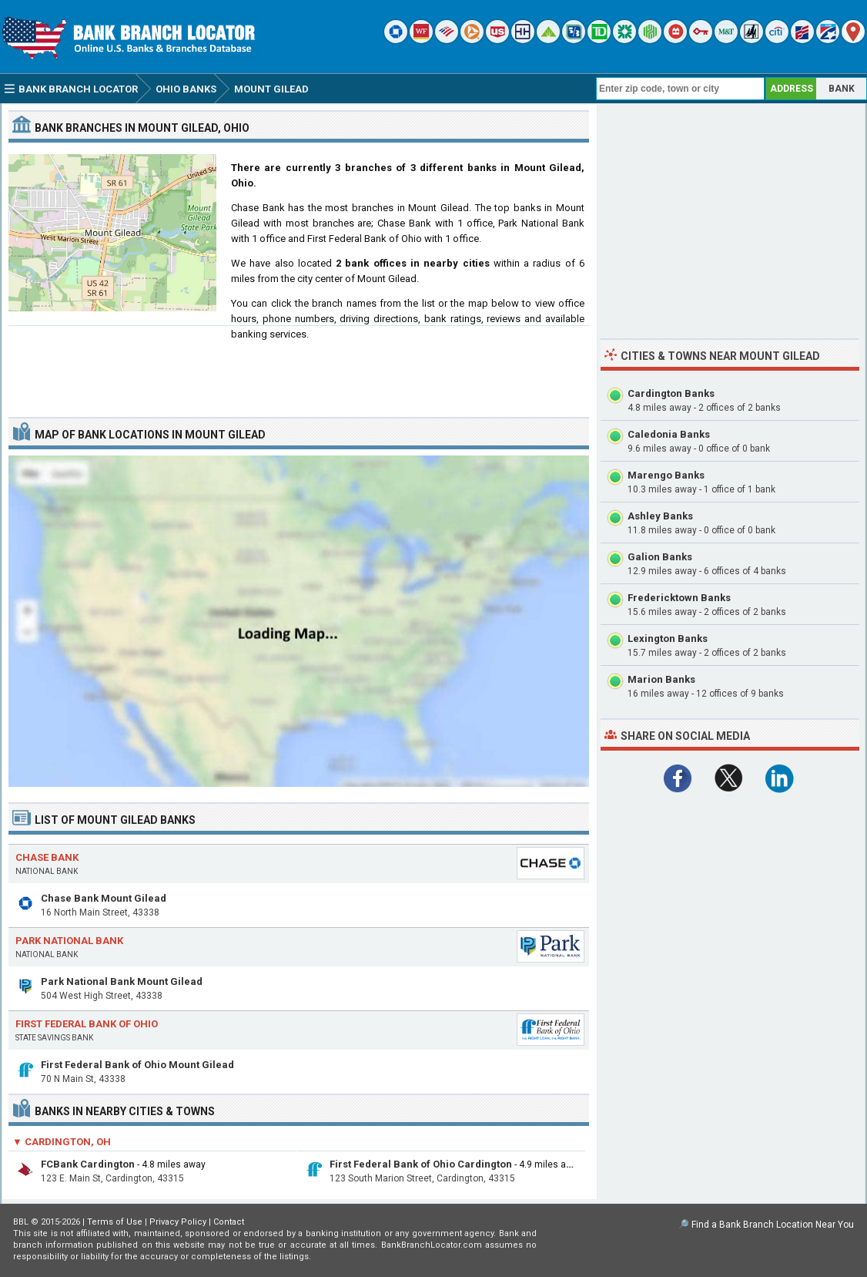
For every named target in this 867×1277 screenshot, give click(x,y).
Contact (228, 1222)
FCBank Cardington (88, 1164)
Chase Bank (47, 857)
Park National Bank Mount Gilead (122, 981)
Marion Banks (661, 679)
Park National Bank (69, 940)
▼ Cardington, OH (61, 1142)
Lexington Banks (668, 638)
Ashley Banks (660, 516)
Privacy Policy (177, 1222)
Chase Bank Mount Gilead (103, 898)
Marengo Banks (666, 475)
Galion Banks (660, 557)
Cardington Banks (671, 393)
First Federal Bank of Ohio (86, 1024)
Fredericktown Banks (679, 597)
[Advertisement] (298, 365)
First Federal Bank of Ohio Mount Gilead (137, 1064)
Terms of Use (114, 1222)
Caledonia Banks (669, 434)
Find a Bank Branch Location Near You (772, 1224)
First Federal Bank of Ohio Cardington (421, 1164)
